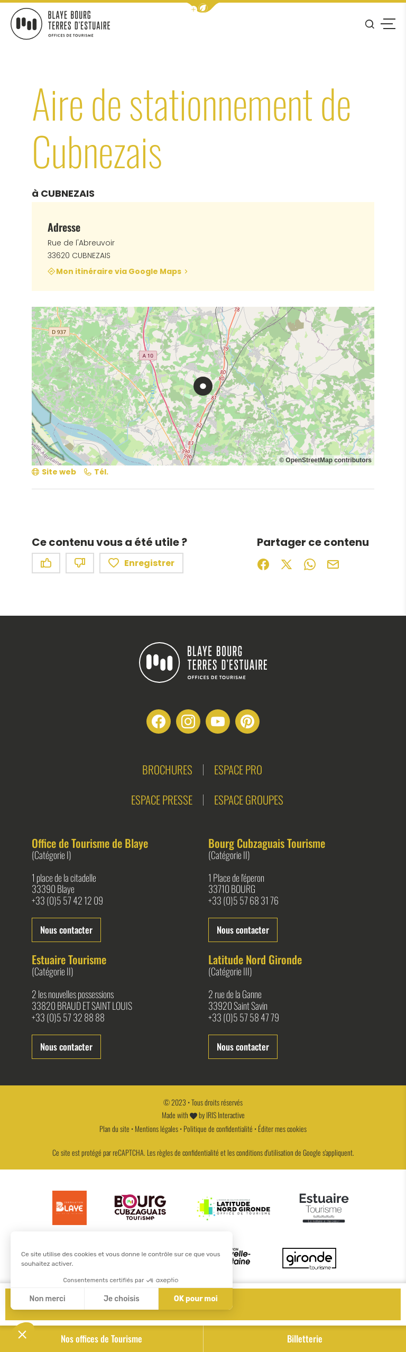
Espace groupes (248, 799)
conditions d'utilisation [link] (264, 1152)
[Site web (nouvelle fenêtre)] (54, 472)
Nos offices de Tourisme (101, 1338)
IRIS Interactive (225, 1114)
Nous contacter (66, 929)
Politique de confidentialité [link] (218, 1128)
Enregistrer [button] (141, 563)
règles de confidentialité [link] (188, 1152)
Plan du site (114, 1128)
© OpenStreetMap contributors (325, 460)
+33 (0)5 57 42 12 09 (67, 901)
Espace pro (238, 769)
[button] (203, 7)
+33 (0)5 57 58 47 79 (243, 1018)
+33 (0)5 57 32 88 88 (68, 1018)
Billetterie (304, 1338)
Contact (203, 1304)
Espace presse (161, 799)
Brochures (167, 769)
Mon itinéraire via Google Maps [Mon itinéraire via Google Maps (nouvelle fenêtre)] (119, 271)
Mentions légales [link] (156, 1128)
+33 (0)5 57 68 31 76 (243, 901)
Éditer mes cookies (282, 1128)
